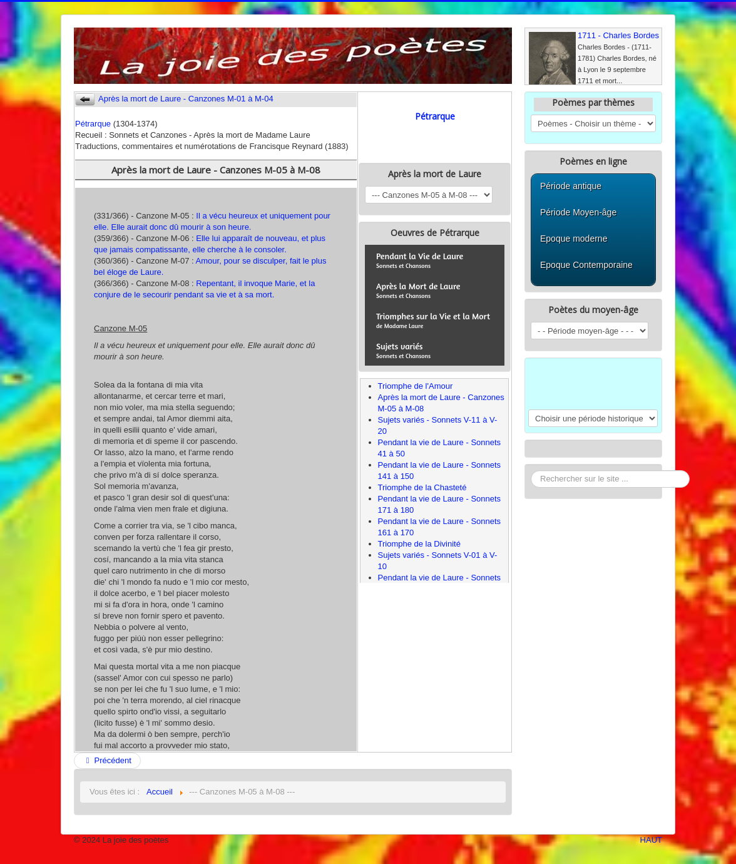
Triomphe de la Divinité (419, 543)
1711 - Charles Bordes (618, 35)
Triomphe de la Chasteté (422, 487)
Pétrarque (93, 123)
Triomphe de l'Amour (415, 386)
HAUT (651, 840)
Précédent (107, 760)
